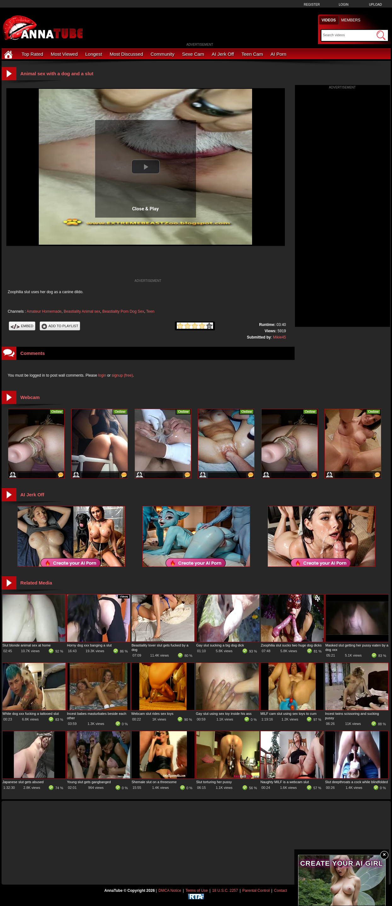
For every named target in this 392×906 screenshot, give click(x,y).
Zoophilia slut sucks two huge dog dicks (291, 645)
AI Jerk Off (223, 54)
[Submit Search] (381, 35)
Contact (280, 890)
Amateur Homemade (44, 311)
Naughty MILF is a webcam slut (285, 782)
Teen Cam (252, 54)
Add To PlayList (60, 326)
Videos (329, 20)
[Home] (9, 54)
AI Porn (278, 54)
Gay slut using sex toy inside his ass (224, 713)
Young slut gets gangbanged (89, 782)
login (102, 375)
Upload (375, 4)
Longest (93, 54)
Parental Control (256, 890)
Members (350, 20)
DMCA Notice (170, 890)
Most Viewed (64, 54)
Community (163, 54)
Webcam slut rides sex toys (152, 713)
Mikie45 (279, 337)
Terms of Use (197, 890)
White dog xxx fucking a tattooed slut (31, 713)
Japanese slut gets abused (23, 782)
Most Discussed (126, 54)
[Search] (349, 35)
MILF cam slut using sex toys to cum (289, 713)
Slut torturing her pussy (214, 782)
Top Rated (32, 54)
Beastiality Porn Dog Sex (123, 311)
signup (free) (122, 375)
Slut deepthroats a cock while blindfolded (356, 782)
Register (312, 4)
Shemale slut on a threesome (154, 782)
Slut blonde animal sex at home (27, 645)
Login (344, 4)
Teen (150, 311)
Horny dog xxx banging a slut (89, 645)
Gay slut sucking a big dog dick (220, 645)
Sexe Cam (193, 54)
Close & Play (145, 209)
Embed (22, 326)
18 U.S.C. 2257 (225, 890)
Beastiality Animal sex (82, 311)
